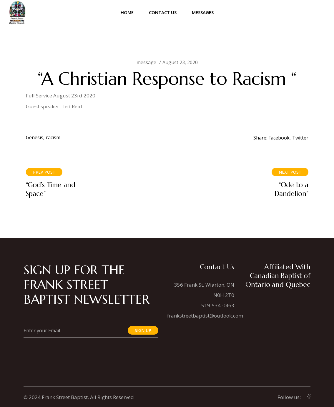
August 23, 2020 (180, 62)
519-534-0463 (217, 305)
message (146, 62)
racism (53, 137)
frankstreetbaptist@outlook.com (205, 315)
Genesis (34, 137)
